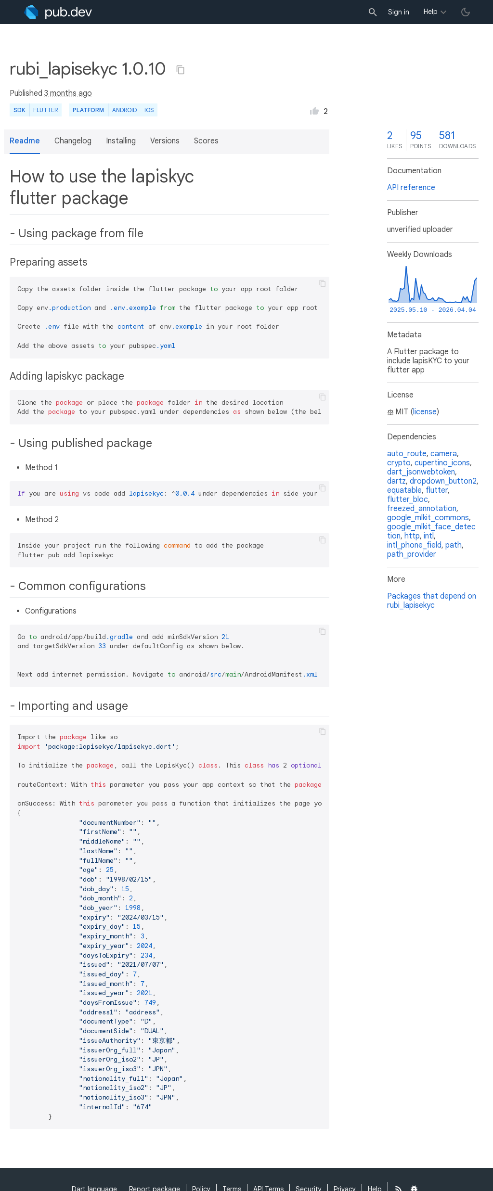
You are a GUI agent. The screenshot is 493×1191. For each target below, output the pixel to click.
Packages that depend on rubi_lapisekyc (431, 600)
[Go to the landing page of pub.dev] (58, 12)
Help (431, 11)
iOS (149, 110)
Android (124, 110)
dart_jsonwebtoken (421, 472)
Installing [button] (121, 141)
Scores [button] (206, 141)
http (412, 536)
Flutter (45, 110)
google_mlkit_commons (428, 518)
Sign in (398, 12)
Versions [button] (165, 141)
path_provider (411, 554)
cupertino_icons (442, 463)
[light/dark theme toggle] (465, 12)
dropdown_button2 (443, 481)
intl (429, 536)
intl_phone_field (414, 545)
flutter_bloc (407, 499)
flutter (437, 490)
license (425, 412)
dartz (396, 481)
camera (443, 454)
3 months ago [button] (68, 93)
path (453, 545)
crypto (399, 463)
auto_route (407, 454)
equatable (404, 490)
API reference (411, 187)
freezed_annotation (421, 508)
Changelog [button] (72, 141)
